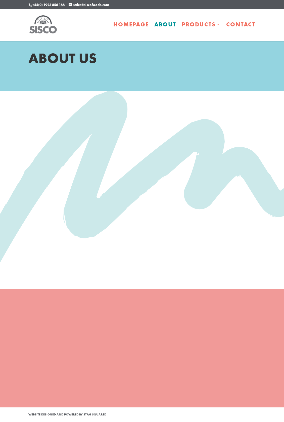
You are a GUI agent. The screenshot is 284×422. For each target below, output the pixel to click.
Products (199, 25)
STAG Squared (94, 414)
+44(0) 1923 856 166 (48, 5)
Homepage (131, 25)
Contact (241, 25)
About (165, 25)
